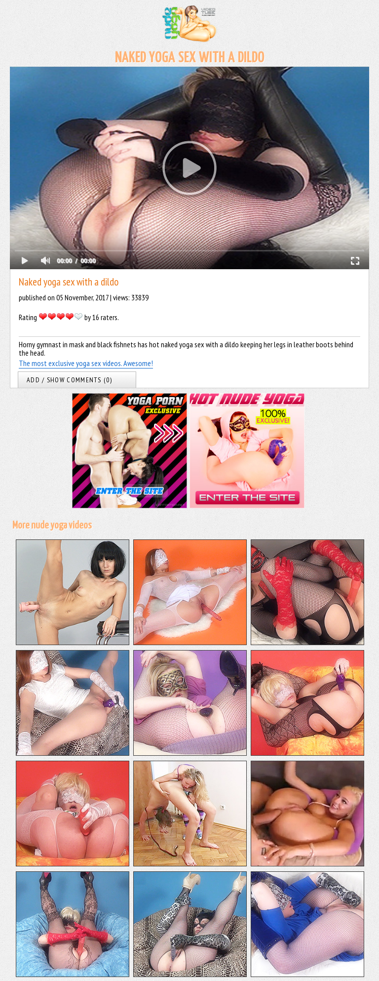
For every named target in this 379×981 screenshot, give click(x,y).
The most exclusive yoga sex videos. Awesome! (86, 363)
